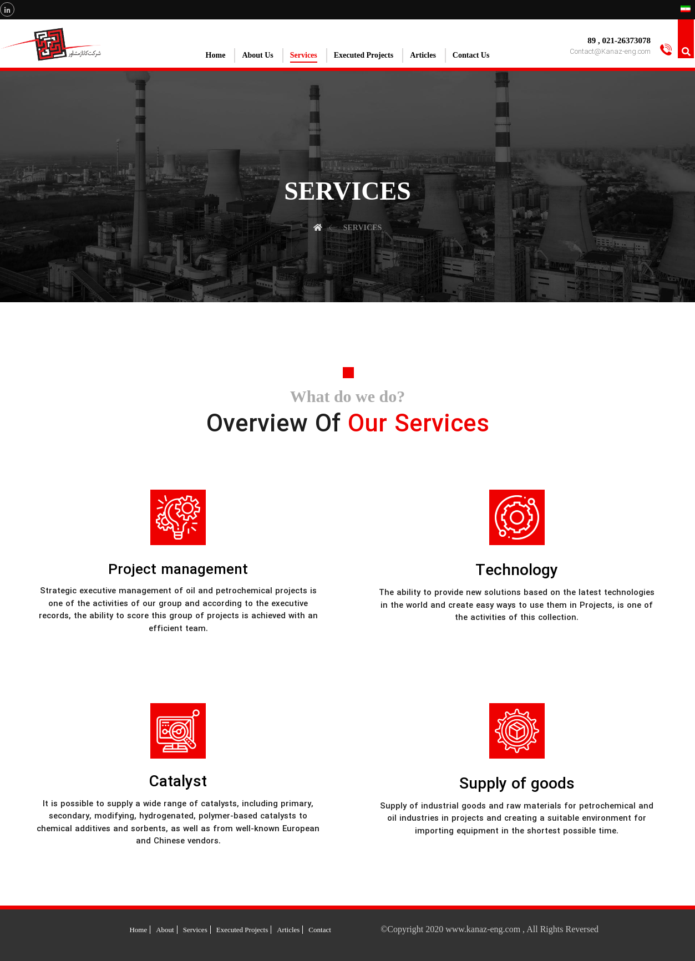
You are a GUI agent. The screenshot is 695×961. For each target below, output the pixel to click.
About (165, 930)
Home (138, 930)
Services (195, 930)
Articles (288, 930)
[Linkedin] (7, 9)
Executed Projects (242, 930)
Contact (319, 930)
